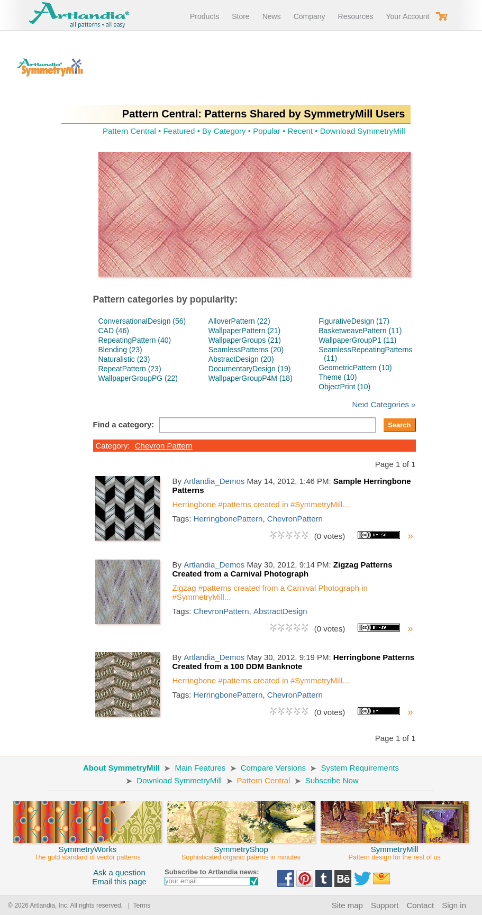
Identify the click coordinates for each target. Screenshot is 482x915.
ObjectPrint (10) (344, 386)
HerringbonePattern (228, 518)
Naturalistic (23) (124, 359)
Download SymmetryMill (362, 130)
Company (309, 16)
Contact (420, 905)
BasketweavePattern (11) (360, 330)
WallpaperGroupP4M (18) (250, 378)
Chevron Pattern (164, 445)
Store (240, 16)
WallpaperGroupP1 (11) (357, 340)
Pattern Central (129, 130)
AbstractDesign (280, 611)
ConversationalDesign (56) (142, 321)
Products (204, 16)
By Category (224, 130)
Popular (266, 130)
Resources (356, 16)
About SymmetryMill (121, 767)
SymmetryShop (241, 848)
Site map (347, 905)
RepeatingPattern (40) (134, 340)
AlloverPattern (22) (239, 321)
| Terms (137, 905)
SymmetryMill (395, 848)
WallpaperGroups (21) (244, 340)
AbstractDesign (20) (241, 359)
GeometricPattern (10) (355, 367)
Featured (179, 130)
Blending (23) (120, 349)
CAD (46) (113, 330)
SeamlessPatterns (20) (246, 349)
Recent (300, 130)
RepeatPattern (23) (129, 368)
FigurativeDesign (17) (354, 321)
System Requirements (360, 767)
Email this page (119, 881)
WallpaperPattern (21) (244, 330)
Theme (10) (338, 377)
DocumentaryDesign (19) (249, 368)
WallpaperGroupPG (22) (138, 378)
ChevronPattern (295, 518)
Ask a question (119, 872)
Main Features (200, 767)
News (271, 16)
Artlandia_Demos (214, 481)
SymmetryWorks (87, 848)
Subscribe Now (332, 780)
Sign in (454, 905)
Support (385, 905)
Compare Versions (273, 767)
